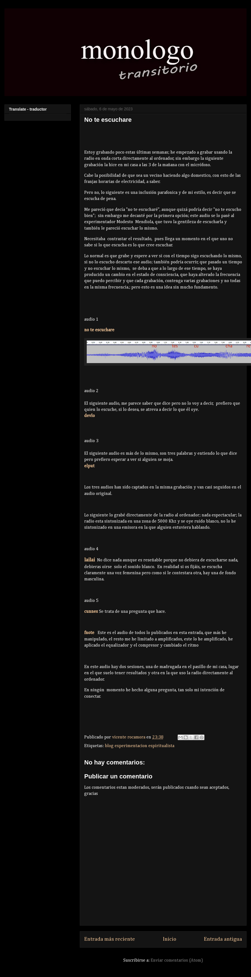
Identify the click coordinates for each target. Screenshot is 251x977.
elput (89, 466)
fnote (89, 633)
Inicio (169, 939)
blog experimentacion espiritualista (139, 746)
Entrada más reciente (109, 939)
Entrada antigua (223, 939)
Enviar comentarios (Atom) (177, 960)
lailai (89, 560)
